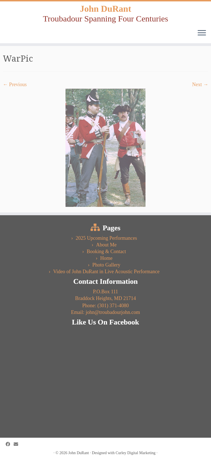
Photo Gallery (106, 265)
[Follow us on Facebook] (10, 444)
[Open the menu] (202, 33)
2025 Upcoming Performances (106, 238)
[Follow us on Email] (18, 444)
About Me (106, 245)
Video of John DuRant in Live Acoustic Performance (106, 271)
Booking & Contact (106, 251)
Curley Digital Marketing (136, 453)
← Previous (15, 84)
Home (106, 258)
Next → (200, 84)
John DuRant (105, 8)
